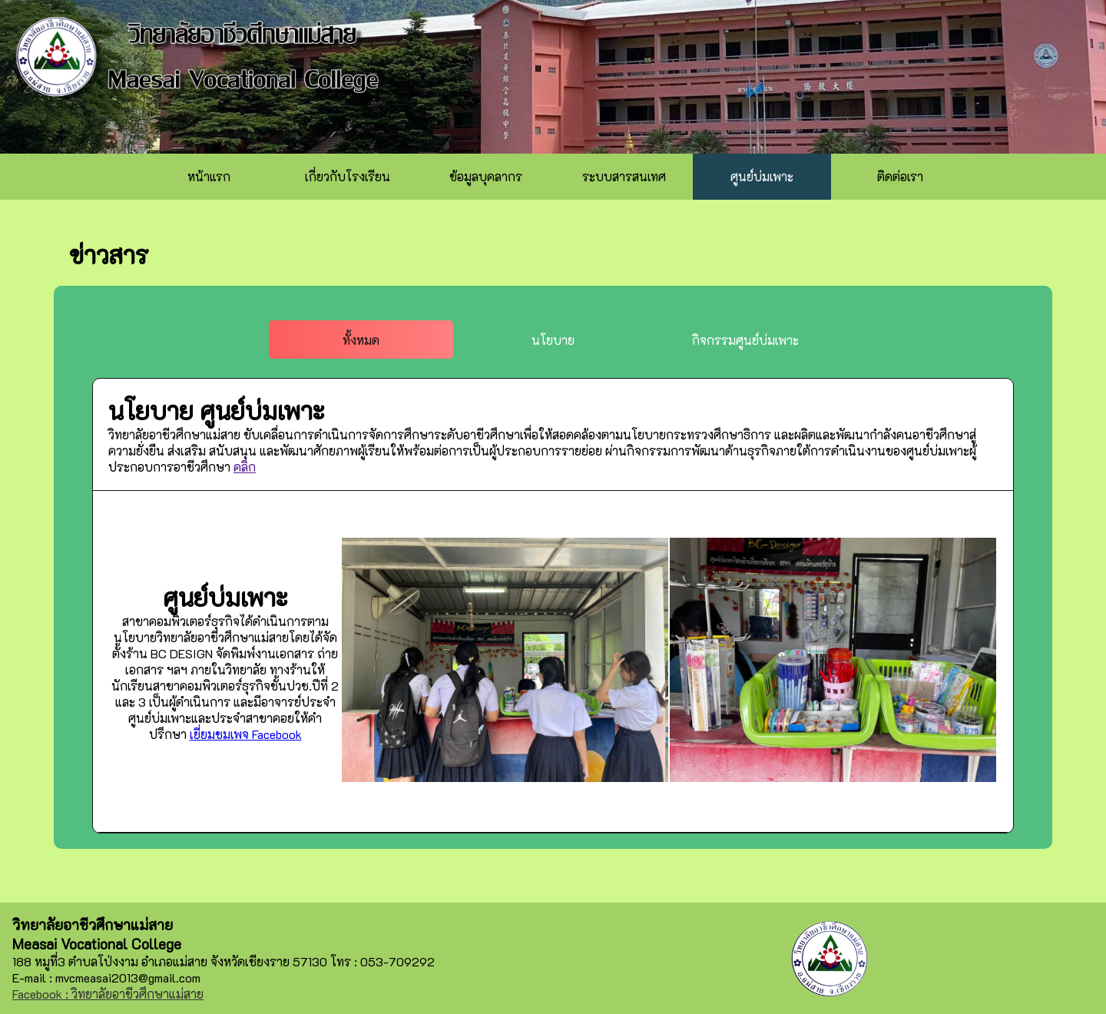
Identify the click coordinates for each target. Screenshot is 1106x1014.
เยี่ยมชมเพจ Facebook (246, 734)
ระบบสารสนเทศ (624, 176)
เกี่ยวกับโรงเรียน (347, 176)
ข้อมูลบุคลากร (485, 176)
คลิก (244, 467)
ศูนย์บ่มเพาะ (761, 176)
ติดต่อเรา (900, 176)
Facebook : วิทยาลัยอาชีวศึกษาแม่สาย (108, 994)
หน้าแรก (208, 176)
